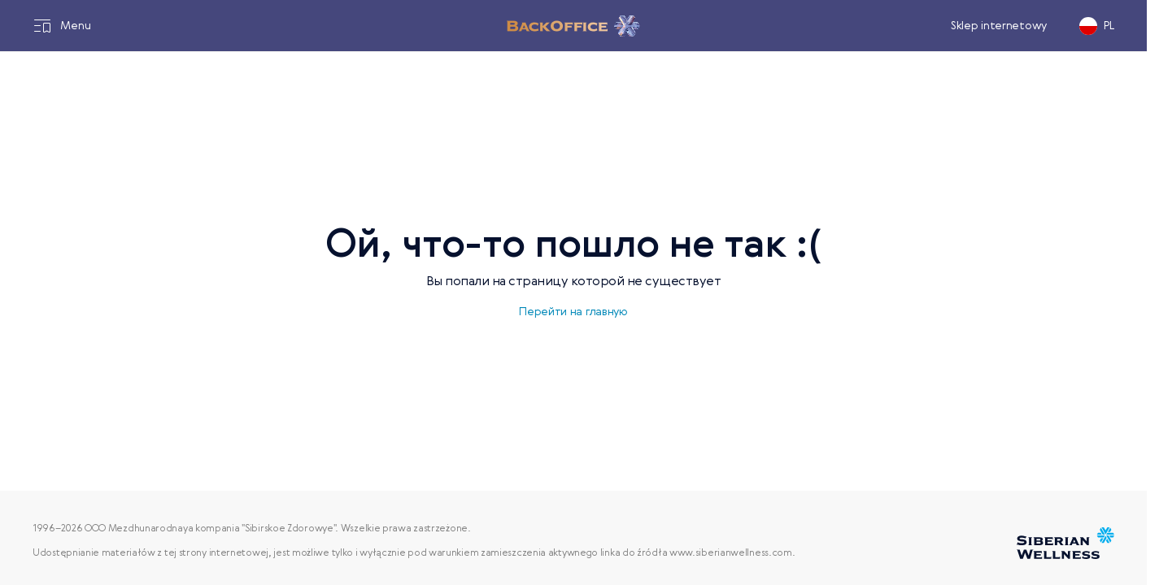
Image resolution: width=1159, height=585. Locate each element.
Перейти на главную (573, 312)
